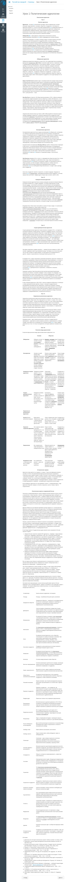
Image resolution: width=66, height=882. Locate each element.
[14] (28, 173)
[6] (33, 49)
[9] (49, 132)
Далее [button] (61, 877)
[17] (29, 267)
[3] (29, 35)
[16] (37, 243)
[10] (29, 152)
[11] (35, 152)
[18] (31, 277)
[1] (33, 24)
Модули (11, 10)
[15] (53, 235)
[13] (29, 165)
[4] (38, 37)
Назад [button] (25, 877)
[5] (32, 48)
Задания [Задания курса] (11, 13)
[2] (50, 27)
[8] (47, 88)
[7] (33, 73)
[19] (52, 322)
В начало (11, 8)
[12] (32, 161)
